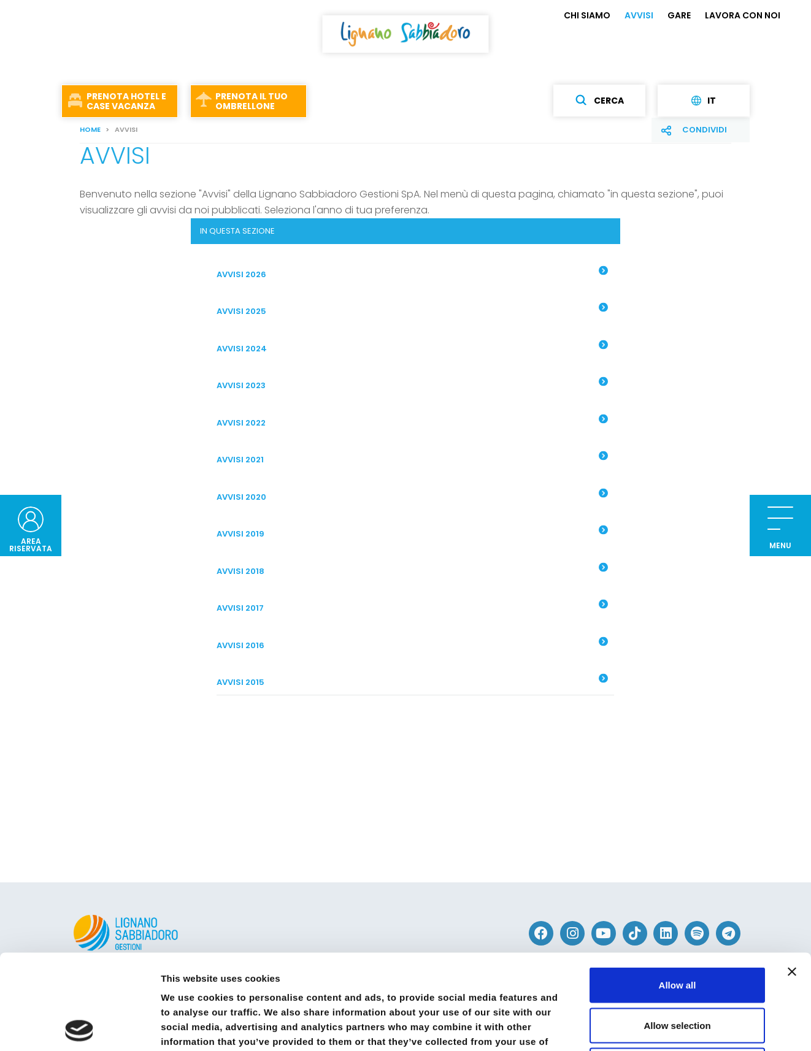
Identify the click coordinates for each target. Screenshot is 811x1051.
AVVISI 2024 (412, 347)
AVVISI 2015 (412, 681)
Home (90, 129)
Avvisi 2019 (412, 533)
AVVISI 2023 (412, 384)
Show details (643, 1027)
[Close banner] (792, 877)
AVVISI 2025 (412, 310)
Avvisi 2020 (412, 495)
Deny (677, 970)
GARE (679, 15)
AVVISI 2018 (412, 569)
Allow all (677, 890)
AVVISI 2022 (412, 421)
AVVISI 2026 (412, 273)
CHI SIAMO (587, 15)
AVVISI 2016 (412, 643)
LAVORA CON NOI (742, 15)
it (703, 100)
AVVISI (639, 15)
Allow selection (677, 930)
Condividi (704, 130)
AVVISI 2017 (412, 607)
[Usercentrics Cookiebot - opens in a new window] (79, 1027)
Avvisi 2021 (412, 458)
